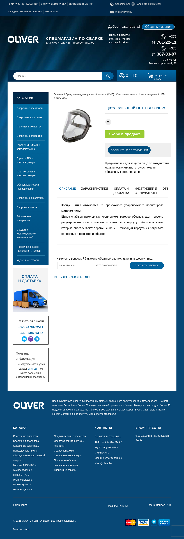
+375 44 (30, 327)
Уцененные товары (28, 260)
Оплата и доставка (53, 4)
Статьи (38, 11)
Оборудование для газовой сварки (28, 186)
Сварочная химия (27, 207)
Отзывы (25, 11)
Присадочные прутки (29, 126)
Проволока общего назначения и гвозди (29, 248)
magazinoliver (120, 4)
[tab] (68, 191)
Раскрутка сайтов (21, 529)
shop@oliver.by (121, 11)
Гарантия (32, 4)
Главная (58, 94)
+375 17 (30, 333)
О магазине (16, 4)
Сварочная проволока (29, 117)
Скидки (13, 11)
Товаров (160, 76)
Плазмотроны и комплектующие (26, 173)
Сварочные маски (126, 94)
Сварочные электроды (30, 108)
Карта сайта (20, 505)
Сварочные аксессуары (30, 197)
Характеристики (94, 188)
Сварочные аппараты (29, 135)
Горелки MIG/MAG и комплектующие (28, 147)
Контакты (51, 11)
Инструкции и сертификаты (146, 190)
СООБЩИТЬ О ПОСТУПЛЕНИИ (129, 150)
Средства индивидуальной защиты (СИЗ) (26, 233)
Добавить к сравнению (108, 122)
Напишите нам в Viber (146, 4)
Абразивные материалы (24, 218)
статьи (32, 368)
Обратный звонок (158, 27)
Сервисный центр (80, 4)
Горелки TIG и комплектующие (26, 160)
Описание (67, 188)
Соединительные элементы (70, 436)
